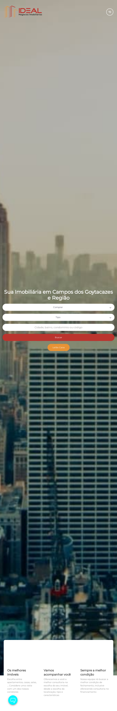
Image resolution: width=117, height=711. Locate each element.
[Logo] (22, 12)
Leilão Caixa (59, 347)
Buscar (58, 337)
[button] (58, 307)
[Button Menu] (109, 12)
